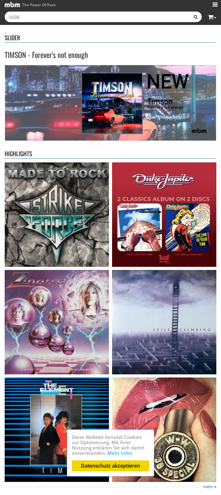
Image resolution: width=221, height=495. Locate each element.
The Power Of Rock (30, 4)
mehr (209, 487)
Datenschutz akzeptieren (110, 465)
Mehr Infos (119, 453)
